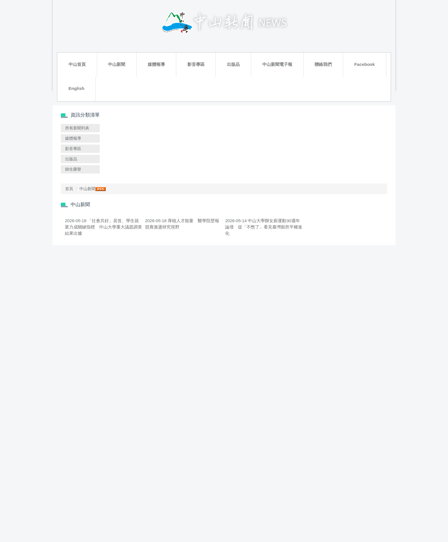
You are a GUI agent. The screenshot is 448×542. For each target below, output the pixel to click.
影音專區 (152, 41)
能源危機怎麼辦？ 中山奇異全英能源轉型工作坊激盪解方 (289, 379)
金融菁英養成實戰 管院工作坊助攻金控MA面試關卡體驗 (352, 457)
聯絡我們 (244, 41)
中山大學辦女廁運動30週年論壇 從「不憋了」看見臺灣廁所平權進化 (289, 157)
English (299, 41)
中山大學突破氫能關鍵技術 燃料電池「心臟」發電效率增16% (352, 154)
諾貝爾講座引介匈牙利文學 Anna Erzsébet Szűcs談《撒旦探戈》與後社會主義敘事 (163, 383)
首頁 (138, 71)
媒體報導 (125, 41)
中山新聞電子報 (208, 41)
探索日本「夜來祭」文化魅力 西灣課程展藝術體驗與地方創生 (289, 301)
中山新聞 (98, 41)
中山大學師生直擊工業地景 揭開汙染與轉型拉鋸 (163, 457)
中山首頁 (71, 41)
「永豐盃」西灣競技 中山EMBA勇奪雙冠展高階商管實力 (352, 301)
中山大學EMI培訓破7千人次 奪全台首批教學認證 (225, 301)
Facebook (272, 41)
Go (324, 492)
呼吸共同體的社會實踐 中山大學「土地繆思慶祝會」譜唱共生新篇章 (163, 305)
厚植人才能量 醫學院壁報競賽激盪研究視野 (228, 154)
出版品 (176, 41)
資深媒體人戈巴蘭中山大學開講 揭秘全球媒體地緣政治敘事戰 (226, 457)
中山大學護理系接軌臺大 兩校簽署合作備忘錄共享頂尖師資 (289, 232)
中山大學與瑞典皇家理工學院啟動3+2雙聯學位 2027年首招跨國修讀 (352, 383)
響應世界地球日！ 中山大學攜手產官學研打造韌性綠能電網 (289, 457)
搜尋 (127, 52)
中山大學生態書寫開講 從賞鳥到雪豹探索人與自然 (226, 232)
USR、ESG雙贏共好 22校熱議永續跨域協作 (160, 232)
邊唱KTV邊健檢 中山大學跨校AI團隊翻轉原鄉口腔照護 (226, 379)
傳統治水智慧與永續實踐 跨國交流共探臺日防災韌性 (352, 232)
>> (259, 492)
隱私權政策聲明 (374, 528)
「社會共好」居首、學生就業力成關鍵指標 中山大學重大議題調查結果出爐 (163, 157)
